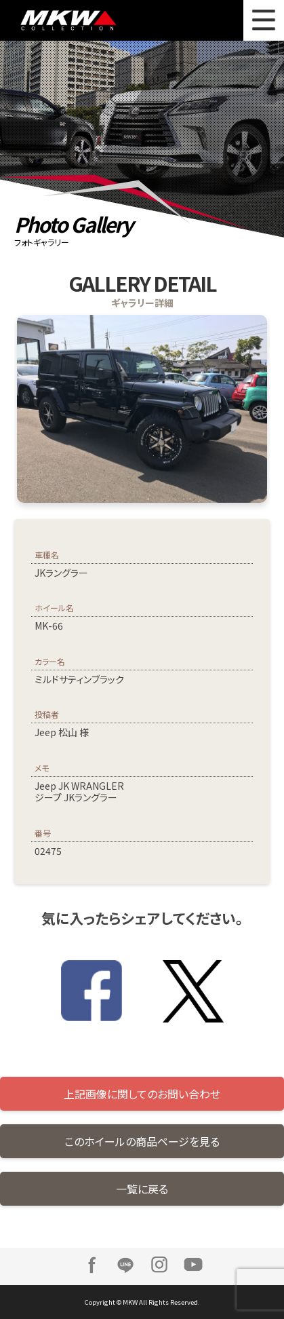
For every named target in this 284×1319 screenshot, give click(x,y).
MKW (86, 20)
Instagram (159, 1265)
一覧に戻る (142, 1189)
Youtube (193, 1265)
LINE (125, 1265)
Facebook (91, 1265)
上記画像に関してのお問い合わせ (142, 1094)
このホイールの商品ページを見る (142, 1141)
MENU (263, 20)
